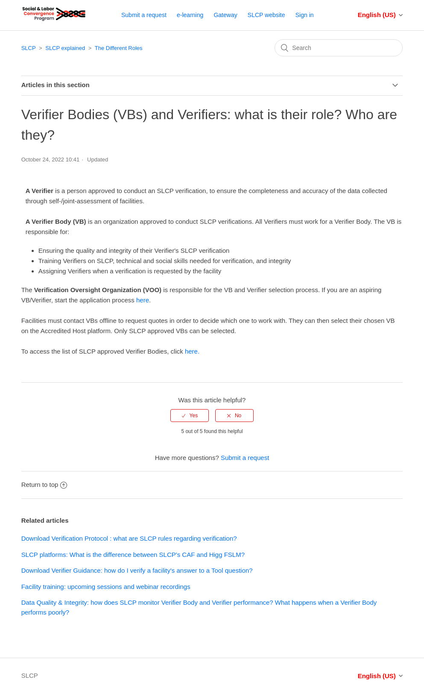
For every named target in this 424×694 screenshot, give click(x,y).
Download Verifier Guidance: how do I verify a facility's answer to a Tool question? (137, 570)
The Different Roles (119, 48)
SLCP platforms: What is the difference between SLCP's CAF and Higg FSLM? (133, 554)
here (142, 300)
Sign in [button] (304, 15)
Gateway (225, 15)
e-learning (190, 15)
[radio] (189, 415)
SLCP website (266, 15)
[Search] (339, 47)
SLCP (28, 48)
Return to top (44, 484)
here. (192, 351)
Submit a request (144, 15)
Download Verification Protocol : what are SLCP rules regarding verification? (129, 538)
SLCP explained (65, 48)
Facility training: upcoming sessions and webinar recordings (105, 586)
